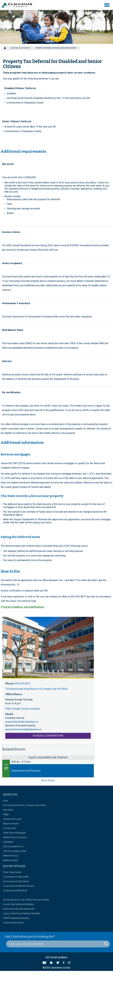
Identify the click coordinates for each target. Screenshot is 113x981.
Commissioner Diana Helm (16, 877)
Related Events (13, 749)
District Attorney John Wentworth (19, 909)
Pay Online (8, 810)
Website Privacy (10, 855)
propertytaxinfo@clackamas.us (21, 721)
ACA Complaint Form (13, 846)
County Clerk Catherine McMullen (18, 904)
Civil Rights (8, 842)
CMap (6, 814)
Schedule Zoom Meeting (48, 735)
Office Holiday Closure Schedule (22, 708)
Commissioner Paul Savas (16, 881)
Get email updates (57, 957)
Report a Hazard (11, 823)
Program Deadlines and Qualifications (22, 607)
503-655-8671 (22, 683)
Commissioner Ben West (15, 890)
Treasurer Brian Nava (13, 922)
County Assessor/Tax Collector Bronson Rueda (26, 899)
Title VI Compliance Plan (14, 851)
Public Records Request (14, 833)
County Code (9, 828)
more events (48, 780)
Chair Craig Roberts (12, 872)
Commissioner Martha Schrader (18, 886)
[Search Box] (58, 944)
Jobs (5, 800)
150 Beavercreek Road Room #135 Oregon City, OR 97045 (36, 688)
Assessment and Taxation (20, 48)
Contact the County (12, 819)
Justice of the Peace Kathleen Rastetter (21, 913)
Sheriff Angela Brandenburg (16, 918)
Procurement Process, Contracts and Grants (24, 805)
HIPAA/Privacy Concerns (15, 837)
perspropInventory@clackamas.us (23, 729)
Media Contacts (10, 860)
